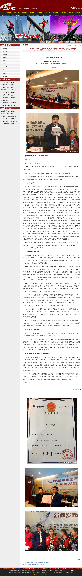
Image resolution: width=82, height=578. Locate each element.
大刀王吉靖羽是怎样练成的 (8, 84)
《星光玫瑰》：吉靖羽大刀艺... (9, 97)
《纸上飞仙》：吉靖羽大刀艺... (9, 102)
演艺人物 (16, 12)
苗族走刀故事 (4, 100)
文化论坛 (55, 12)
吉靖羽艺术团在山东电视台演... (9, 121)
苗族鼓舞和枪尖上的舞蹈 (7, 123)
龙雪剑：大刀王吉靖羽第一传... (9, 92)
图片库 (48, 12)
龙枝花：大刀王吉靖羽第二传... (9, 82)
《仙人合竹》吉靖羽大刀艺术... (9, 105)
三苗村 (71, 12)
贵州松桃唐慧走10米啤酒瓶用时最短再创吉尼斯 (38, 563)
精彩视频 (24, 12)
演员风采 (41, 12)
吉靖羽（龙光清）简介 (7, 87)
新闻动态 (5, 48)
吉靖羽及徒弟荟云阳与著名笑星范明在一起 (37, 565)
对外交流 (63, 12)
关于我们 (78, 12)
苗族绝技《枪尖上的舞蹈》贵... (9, 90)
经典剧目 (32, 12)
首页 (2, 12)
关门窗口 (77, 559)
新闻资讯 (8, 12)
